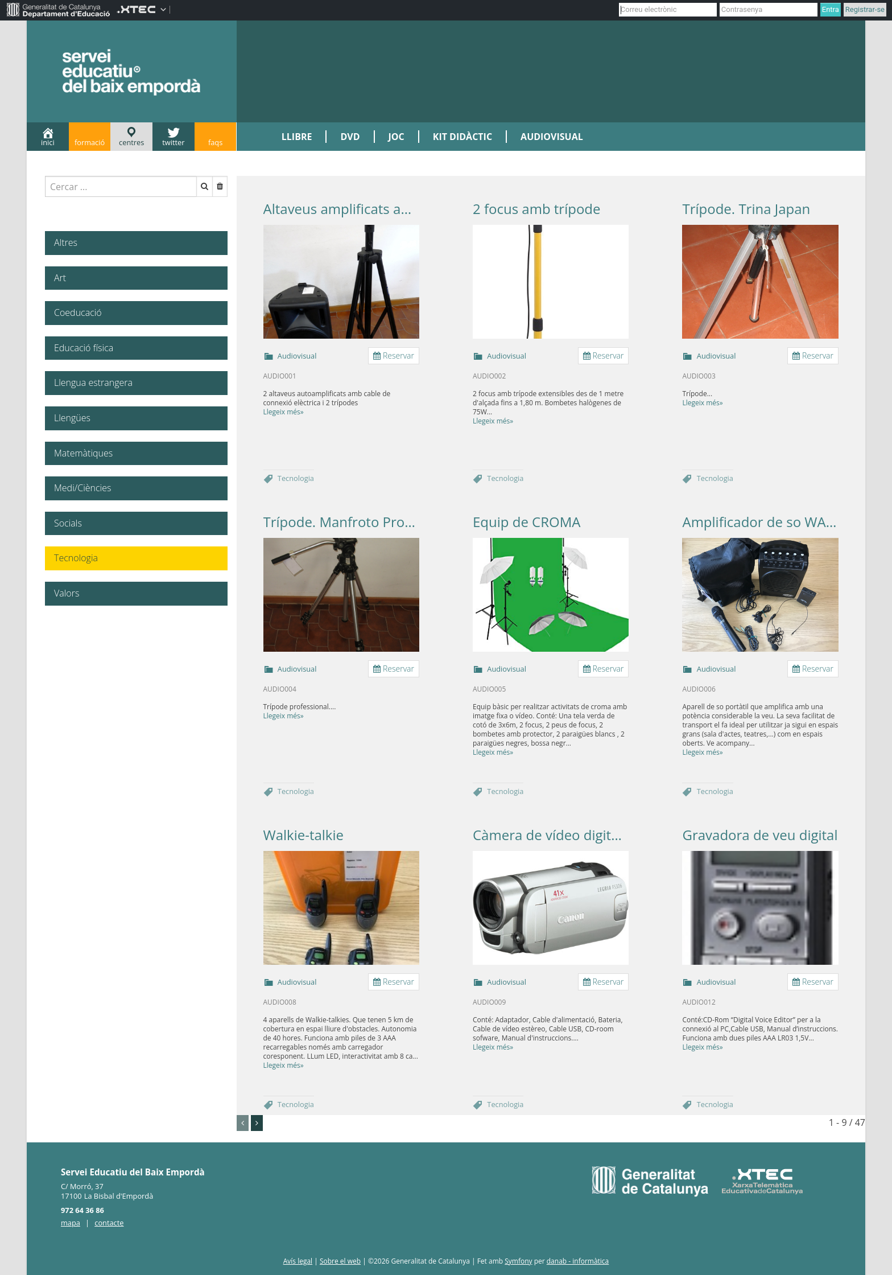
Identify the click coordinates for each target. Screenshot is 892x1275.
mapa (70, 1223)
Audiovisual (297, 356)
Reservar (393, 355)
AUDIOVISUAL (552, 136)
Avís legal (297, 1261)
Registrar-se (865, 9)
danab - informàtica (578, 1261)
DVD (350, 136)
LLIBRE (297, 136)
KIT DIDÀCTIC (462, 136)
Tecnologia (296, 478)
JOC (396, 136)
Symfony (518, 1261)
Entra (830, 9)
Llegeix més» (283, 412)
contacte (108, 1223)
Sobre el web (340, 1261)
